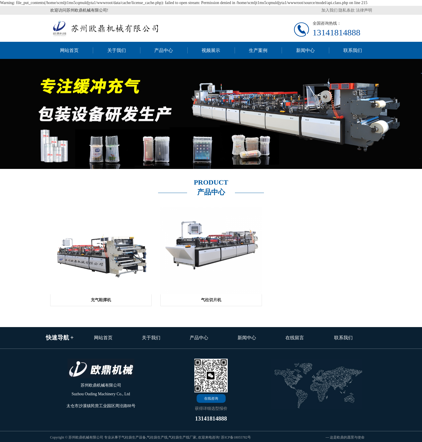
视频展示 (211, 50)
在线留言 (294, 337)
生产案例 (258, 50)
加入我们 (329, 10)
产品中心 (163, 50)
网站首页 (69, 50)
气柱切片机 (211, 300)
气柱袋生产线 (157, 437)
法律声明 (364, 10)
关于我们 (116, 50)
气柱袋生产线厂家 (182, 437)
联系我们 (352, 50)
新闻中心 (305, 50)
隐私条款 (346, 10)
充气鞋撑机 (101, 300)
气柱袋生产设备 (134, 437)
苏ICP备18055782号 (236, 437)
